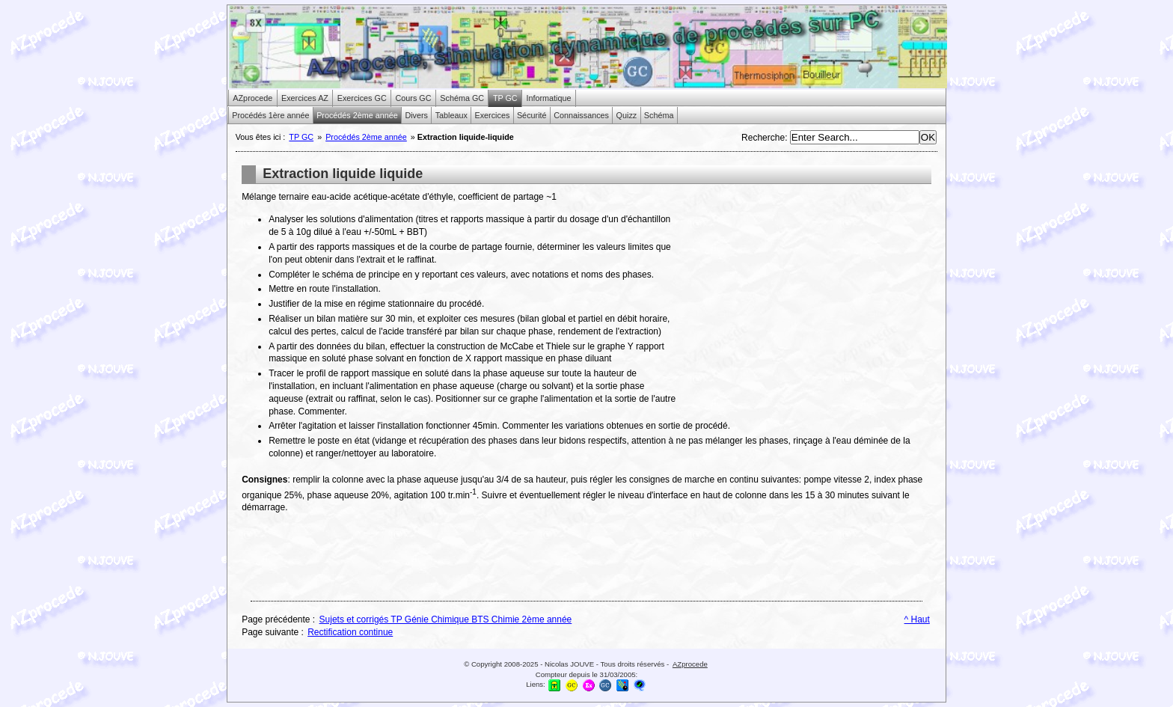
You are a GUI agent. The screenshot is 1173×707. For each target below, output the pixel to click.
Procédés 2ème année (366, 136)
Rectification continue (350, 632)
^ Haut (917, 619)
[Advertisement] (805, 295)
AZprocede (690, 664)
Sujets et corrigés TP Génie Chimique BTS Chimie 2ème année (445, 619)
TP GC (301, 136)
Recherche (763, 137)
